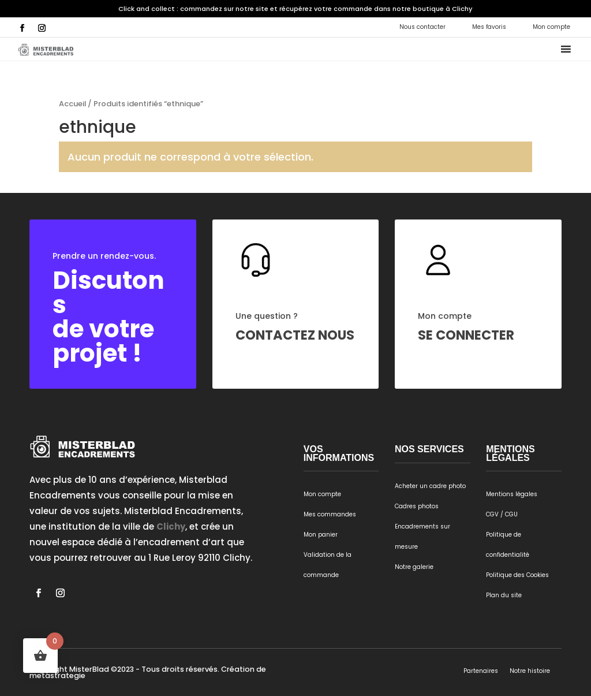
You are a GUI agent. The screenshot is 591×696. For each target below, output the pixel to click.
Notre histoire (530, 671)
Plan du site (504, 595)
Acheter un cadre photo (430, 486)
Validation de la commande (327, 564)
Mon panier (321, 534)
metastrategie (57, 675)
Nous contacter (422, 27)
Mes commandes (330, 514)
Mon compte (551, 27)
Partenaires (480, 671)
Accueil (72, 103)
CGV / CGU (502, 514)
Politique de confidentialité (507, 544)
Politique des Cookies (517, 575)
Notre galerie (414, 567)
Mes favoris (489, 27)
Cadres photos (417, 506)
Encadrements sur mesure (422, 536)
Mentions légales (511, 494)
